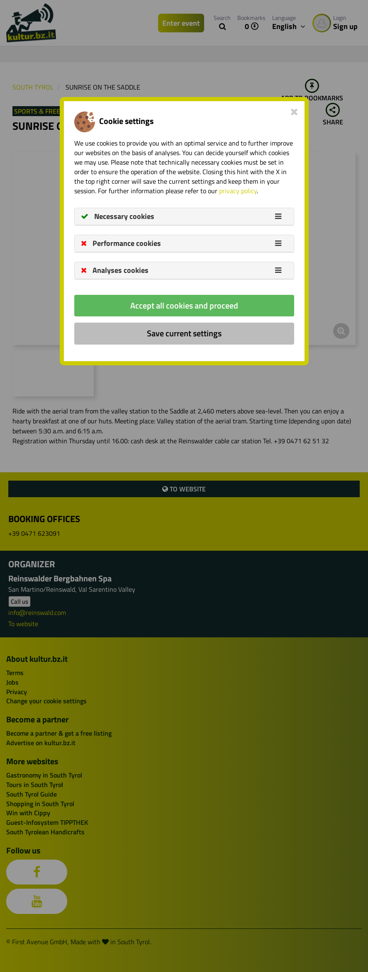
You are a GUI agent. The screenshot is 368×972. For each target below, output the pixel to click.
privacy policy (238, 191)
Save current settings (184, 333)
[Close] (294, 112)
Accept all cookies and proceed (184, 305)
